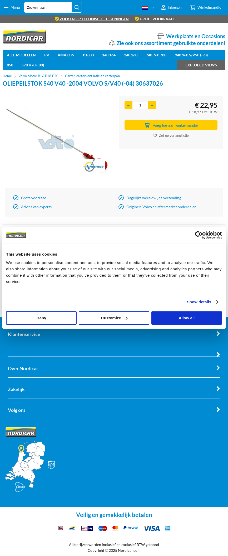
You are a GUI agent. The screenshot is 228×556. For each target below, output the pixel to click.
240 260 (130, 55)
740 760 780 (156, 55)
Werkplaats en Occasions (195, 36)
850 (10, 65)
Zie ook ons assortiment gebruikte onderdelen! (171, 43)
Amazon (66, 55)
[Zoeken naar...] (76, 7)
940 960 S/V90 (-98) (191, 55)
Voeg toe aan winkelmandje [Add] (171, 125)
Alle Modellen (21, 55)
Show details (199, 302)
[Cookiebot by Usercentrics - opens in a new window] (199, 235)
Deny (41, 318)
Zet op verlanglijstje (171, 135)
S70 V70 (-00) (33, 65)
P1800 (88, 55)
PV (46, 55)
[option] (57, 141)
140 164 (109, 55)
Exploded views (201, 65)
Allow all (187, 318)
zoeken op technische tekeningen (92, 19)
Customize (114, 318)
